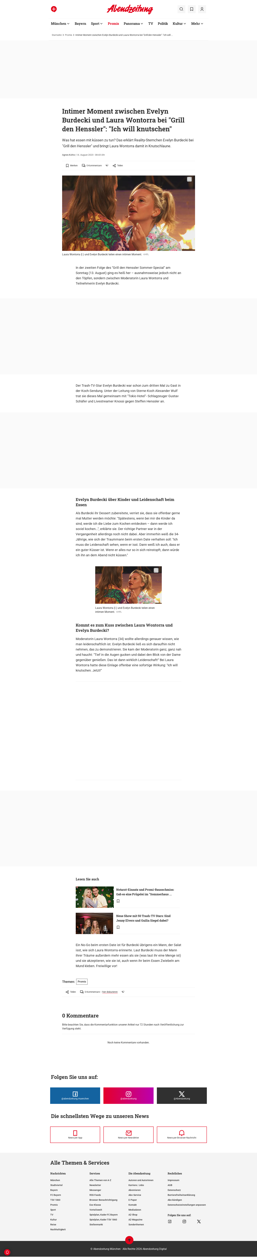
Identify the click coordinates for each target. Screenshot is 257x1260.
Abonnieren (134, 1190)
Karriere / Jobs (136, 1185)
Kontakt (132, 1205)
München (55, 1180)
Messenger (95, 1190)
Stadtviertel (56, 1185)
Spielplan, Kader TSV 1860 (103, 1219)
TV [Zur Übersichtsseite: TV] (150, 23)
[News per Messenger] (75, 1135)
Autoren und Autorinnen (140, 1180)
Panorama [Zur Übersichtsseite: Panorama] (132, 23)
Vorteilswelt (95, 1209)
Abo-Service (134, 1195)
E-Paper (132, 1200)
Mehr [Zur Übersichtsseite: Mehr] (195, 23)
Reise (53, 1224)
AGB (170, 1185)
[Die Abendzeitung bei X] (182, 1095)
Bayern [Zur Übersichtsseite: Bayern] (80, 23)
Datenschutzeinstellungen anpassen (187, 1205)
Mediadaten (134, 1209)
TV (51, 1214)
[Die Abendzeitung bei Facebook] (75, 1095)
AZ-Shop (132, 1214)
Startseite (57, 35)
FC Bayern (55, 1195)
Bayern (54, 1190)
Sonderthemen (136, 1224)
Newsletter (95, 1185)
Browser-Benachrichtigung (103, 1200)
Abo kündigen (175, 1200)
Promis (68, 35)
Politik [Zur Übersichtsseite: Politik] (163, 23)
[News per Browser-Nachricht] (182, 1135)
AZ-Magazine (135, 1219)
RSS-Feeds (95, 1195)
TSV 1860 (55, 1200)
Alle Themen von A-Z (100, 1180)
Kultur (53, 1219)
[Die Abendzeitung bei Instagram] (128, 1095)
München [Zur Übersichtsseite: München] (58, 23)
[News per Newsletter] (128, 1135)
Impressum (173, 1180)
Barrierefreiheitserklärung (181, 1195)
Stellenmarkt (96, 1224)
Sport (53, 1209)
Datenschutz (174, 1190)
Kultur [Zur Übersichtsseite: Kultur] (178, 23)
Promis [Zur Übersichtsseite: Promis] (113, 23)
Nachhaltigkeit (58, 1229)
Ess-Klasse (95, 1205)
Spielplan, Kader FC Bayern (103, 1214)
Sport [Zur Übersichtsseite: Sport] (95, 23)
